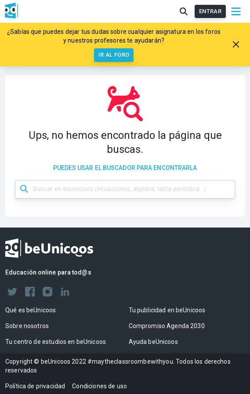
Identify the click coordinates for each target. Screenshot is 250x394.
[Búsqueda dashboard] (125, 189)
